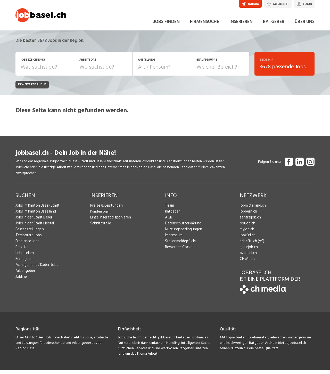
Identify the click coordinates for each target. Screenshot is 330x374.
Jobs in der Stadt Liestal (33, 227)
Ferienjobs (23, 263)
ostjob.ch (247, 227)
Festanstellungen (28, 233)
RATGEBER (273, 25)
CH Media (247, 263)
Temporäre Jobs (27, 239)
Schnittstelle (100, 227)
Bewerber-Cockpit (179, 251)
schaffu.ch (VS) (251, 245)
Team (169, 209)
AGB (168, 221)
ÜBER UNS (305, 25)
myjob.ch (247, 233)
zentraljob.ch (250, 221)
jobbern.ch (248, 215)
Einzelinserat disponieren (109, 221)
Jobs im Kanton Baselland (34, 215)
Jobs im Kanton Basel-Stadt (36, 209)
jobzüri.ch (247, 239)
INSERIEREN (241, 25)
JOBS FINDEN (166, 25)
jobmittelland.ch (252, 209)
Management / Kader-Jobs (36, 269)
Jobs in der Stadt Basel (32, 221)
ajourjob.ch (248, 251)
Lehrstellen (23, 257)
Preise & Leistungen (105, 209)
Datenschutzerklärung (182, 227)
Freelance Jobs (26, 245)
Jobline (21, 280)
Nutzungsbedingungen (182, 233)
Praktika (21, 251)
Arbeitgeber (25, 275)
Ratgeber (172, 215)
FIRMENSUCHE (204, 25)
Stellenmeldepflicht (180, 245)
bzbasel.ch (248, 257)
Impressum (173, 239)
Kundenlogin (100, 215)
